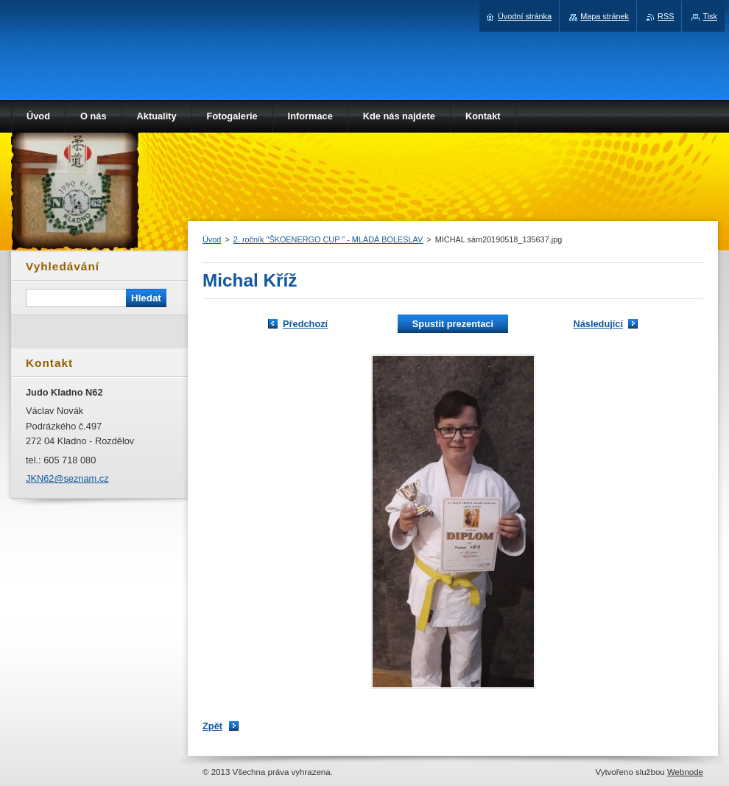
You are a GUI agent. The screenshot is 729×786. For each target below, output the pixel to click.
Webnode (685, 772)
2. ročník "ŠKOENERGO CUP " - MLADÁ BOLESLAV (328, 239)
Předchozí (305, 323)
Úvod (211, 239)
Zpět (212, 725)
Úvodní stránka (525, 16)
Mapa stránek (604, 16)
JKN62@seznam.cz (67, 478)
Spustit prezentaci (452, 323)
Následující (598, 323)
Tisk (709, 16)
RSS (666, 16)
